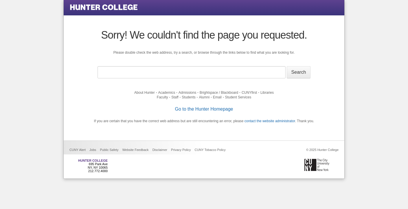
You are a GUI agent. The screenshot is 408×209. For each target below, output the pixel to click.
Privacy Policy (181, 150)
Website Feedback (135, 150)
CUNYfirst (249, 93)
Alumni (204, 97)
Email (217, 97)
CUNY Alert (77, 150)
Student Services (238, 97)
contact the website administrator (270, 121)
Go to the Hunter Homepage (204, 109)
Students (188, 97)
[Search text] (192, 72)
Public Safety (109, 150)
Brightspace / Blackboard (219, 93)
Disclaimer (159, 150)
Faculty (162, 97)
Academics (166, 93)
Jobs (92, 150)
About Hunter (144, 93)
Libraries (267, 93)
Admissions (187, 93)
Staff (174, 97)
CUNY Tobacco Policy (210, 150)
